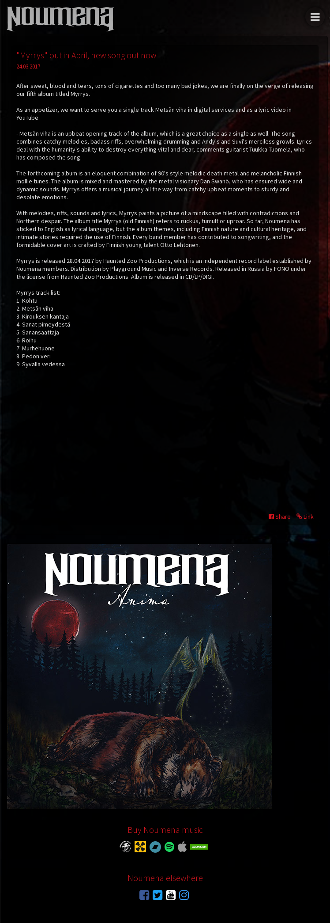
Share (280, 516)
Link (305, 516)
